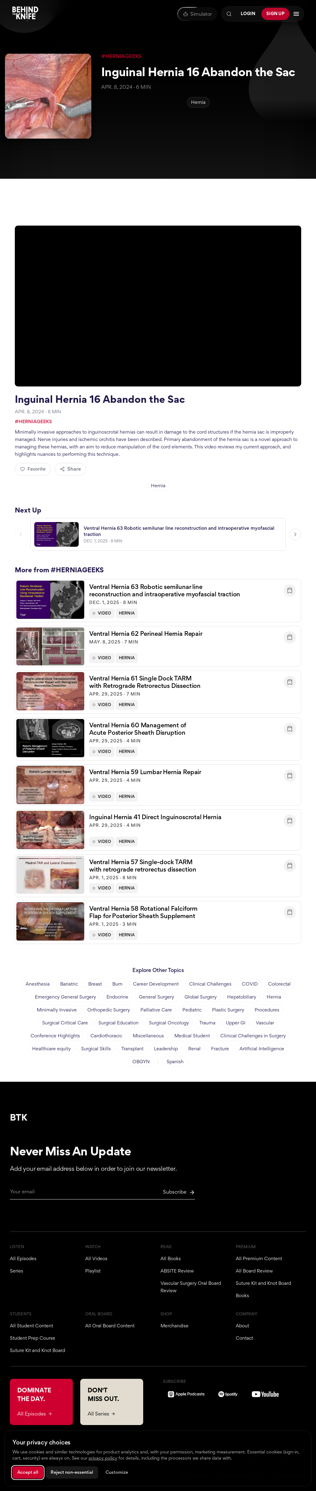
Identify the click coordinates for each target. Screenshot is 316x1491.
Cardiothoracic (106, 1036)
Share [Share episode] (70, 469)
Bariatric (69, 984)
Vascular (265, 1023)
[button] (158, 601)
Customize (117, 1472)
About (242, 1326)
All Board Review (254, 1271)
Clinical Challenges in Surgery (253, 1036)
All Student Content (31, 1326)
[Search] (229, 14)
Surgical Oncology (169, 1023)
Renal (194, 1049)
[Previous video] (21, 535)
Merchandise (174, 1326)
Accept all (27, 1472)
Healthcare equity (51, 1049)
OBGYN (141, 1061)
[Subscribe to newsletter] (179, 1192)
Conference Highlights (55, 1036)
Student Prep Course (32, 1338)
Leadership (166, 1049)
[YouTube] (265, 1394)
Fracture (220, 1049)
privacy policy (103, 1458)
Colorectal (279, 984)
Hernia (198, 102)
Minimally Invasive (57, 1010)
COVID (250, 984)
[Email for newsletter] (102, 1193)
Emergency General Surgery (65, 997)
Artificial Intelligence (261, 1049)
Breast (95, 984)
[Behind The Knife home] (25, 13)
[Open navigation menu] (296, 14)
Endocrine (117, 997)
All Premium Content (259, 1258)
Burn (117, 984)
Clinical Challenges (210, 984)
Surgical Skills (96, 1049)
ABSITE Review (177, 1271)
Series (16, 1271)
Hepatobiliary (241, 997)
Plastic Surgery (228, 1010)
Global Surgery (201, 997)
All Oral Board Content (110, 1326)
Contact (244, 1338)
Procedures (267, 1010)
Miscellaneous (148, 1036)
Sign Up (275, 13)
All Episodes (23, 1258)
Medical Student (192, 1036)
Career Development (156, 984)
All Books (170, 1258)
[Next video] (295, 535)
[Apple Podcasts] (186, 1394)
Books (242, 1295)
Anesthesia (38, 984)
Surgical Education (118, 1023)
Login (248, 13)
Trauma (207, 1023)
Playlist (93, 1271)
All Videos (96, 1258)
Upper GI (235, 1023)
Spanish (175, 1061)
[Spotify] (228, 1394)
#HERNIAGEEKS (121, 56)
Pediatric (192, 1010)
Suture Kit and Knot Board (263, 1283)
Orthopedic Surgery (108, 1010)
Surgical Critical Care (65, 1023)
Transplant (132, 1049)
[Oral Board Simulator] (197, 13)
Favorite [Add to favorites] (33, 469)
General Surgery (156, 997)
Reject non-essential (72, 1472)
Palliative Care (156, 1010)
